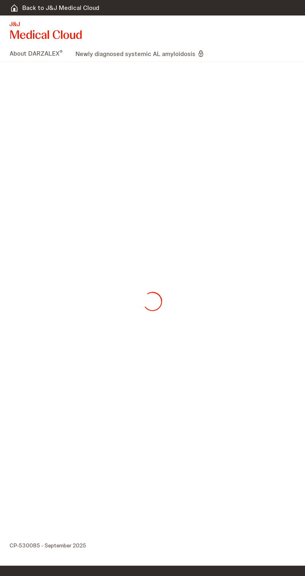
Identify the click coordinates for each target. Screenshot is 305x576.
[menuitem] (39, 54)
